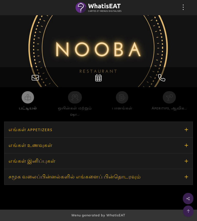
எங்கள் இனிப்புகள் (32, 161)
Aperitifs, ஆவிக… (169, 108)
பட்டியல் (28, 108)
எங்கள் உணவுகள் (30, 145)
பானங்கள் (122, 108)
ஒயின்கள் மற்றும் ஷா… (75, 111)
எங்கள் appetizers (30, 129)
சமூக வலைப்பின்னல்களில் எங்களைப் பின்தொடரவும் (74, 176)
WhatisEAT (115, 215)
